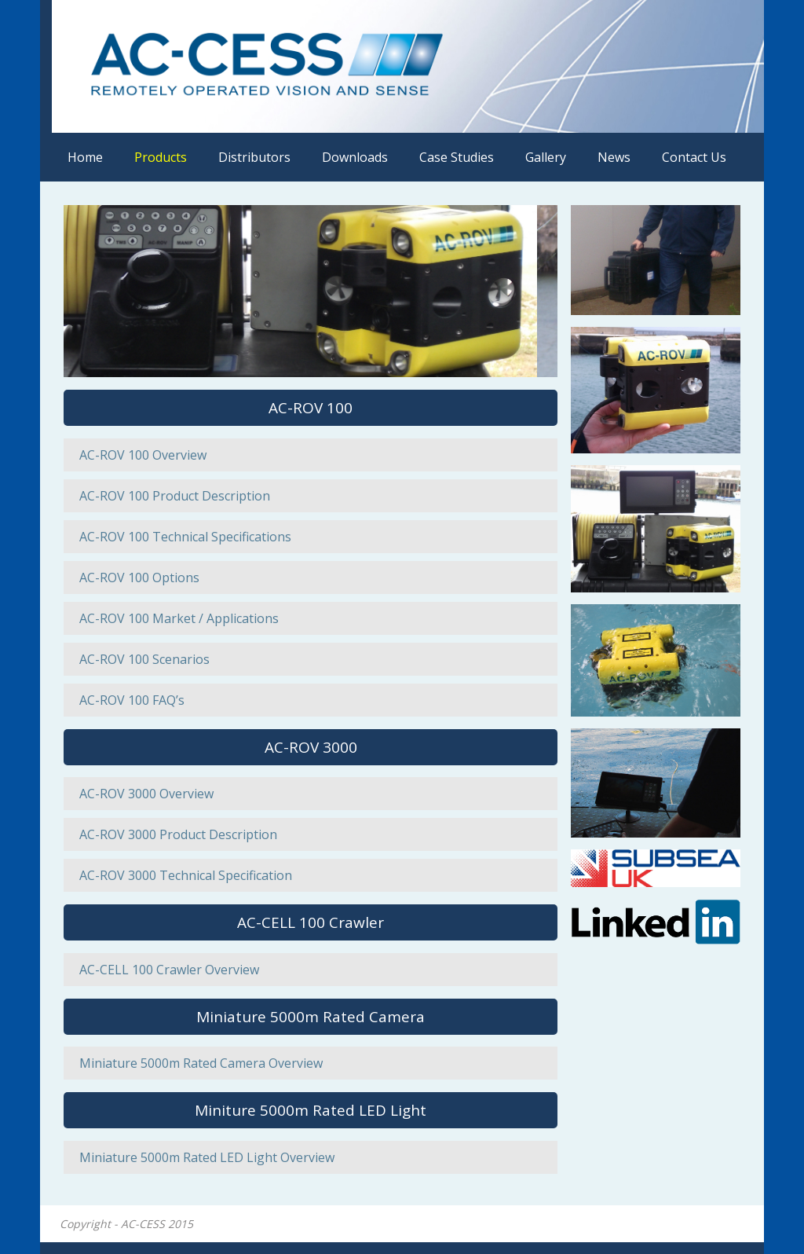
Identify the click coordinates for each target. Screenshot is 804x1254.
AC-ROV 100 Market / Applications (179, 618)
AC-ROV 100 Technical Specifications (185, 536)
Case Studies (456, 157)
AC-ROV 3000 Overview (146, 793)
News (614, 157)
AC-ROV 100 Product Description (174, 495)
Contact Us (694, 157)
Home (85, 157)
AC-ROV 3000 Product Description (178, 834)
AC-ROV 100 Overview (142, 455)
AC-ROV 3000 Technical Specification (185, 875)
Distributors (254, 157)
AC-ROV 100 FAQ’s (132, 700)
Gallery (545, 157)
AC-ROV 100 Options (139, 577)
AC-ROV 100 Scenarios (144, 659)
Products (160, 157)
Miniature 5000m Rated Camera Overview (201, 1063)
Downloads (355, 157)
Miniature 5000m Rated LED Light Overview (206, 1157)
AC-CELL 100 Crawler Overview (169, 969)
